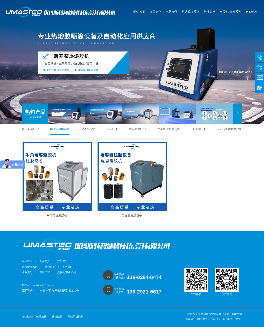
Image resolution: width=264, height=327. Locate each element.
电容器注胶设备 (132, 215)
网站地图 (228, 319)
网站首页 (139, 11)
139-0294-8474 (144, 277)
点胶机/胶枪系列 (230, 11)
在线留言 (45, 272)
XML (238, 319)
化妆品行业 (88, 129)
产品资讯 (171, 11)
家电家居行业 (137, 129)
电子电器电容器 (59, 129)
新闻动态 (251, 11)
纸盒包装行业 (30, 129)
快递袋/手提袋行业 (168, 129)
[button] (237, 114)
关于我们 (67, 266)
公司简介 (155, 11)
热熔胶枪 (41, 316)
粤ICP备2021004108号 (209, 319)
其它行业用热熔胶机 (229, 129)
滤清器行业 (199, 129)
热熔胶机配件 (75, 316)
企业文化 (27, 272)
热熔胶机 (57, 316)
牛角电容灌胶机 (57, 215)
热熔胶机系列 (190, 11)
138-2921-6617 (144, 292)
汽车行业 (112, 129)
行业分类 (209, 11)
